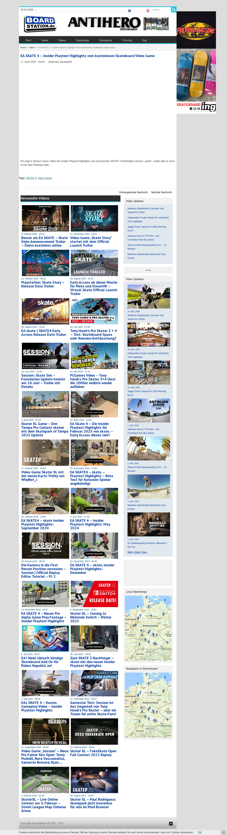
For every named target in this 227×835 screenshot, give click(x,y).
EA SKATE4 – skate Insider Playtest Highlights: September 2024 (42, 524)
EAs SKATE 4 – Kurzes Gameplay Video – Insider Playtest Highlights (41, 706)
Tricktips (127, 40)
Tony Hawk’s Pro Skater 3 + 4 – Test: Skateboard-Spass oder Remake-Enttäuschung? (93, 334)
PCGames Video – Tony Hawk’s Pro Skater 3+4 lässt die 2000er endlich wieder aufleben (93, 381)
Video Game (45, 178)
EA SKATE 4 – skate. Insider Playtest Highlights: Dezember (92, 569)
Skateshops (82, 40)
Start (29, 40)
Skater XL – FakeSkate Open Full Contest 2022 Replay (93, 752)
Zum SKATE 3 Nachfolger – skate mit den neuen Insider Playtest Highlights (92, 662)
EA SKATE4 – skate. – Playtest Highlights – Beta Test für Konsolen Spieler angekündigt (91, 478)
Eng (144, 40)
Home (23, 47)
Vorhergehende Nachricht (133, 192)
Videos (62, 40)
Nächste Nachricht (161, 192)
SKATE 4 (31, 178)
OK (200, 832)
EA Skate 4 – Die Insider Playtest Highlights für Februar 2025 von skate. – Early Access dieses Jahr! (91, 429)
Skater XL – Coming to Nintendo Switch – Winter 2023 (90, 617)
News (45, 40)
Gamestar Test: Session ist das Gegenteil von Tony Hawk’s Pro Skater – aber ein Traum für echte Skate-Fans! (93, 708)
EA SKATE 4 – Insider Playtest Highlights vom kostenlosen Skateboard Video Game (87, 55)
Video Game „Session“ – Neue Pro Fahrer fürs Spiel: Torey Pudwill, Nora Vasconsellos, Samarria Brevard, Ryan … (44, 756)
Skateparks (105, 40)
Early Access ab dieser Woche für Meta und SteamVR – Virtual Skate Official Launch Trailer (93, 288)
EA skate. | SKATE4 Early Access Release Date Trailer (43, 332)
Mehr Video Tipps (137, 552)
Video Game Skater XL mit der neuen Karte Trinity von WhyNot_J (42, 476)
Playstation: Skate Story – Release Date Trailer (42, 284)
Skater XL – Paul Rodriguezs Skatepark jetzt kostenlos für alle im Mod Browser (93, 803)
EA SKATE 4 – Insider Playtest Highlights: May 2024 (90, 524)
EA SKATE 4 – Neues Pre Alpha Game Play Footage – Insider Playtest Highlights (43, 617)
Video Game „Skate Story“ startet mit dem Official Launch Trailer (91, 241)
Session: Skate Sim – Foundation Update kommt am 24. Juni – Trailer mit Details (43, 381)
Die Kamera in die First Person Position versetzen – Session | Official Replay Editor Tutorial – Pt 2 (43, 571)
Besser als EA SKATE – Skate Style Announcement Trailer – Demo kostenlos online (44, 241)
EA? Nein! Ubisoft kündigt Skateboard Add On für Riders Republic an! (42, 662)
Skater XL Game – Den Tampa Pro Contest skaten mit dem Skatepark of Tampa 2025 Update (44, 429)
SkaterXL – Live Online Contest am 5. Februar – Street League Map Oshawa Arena (43, 805)
